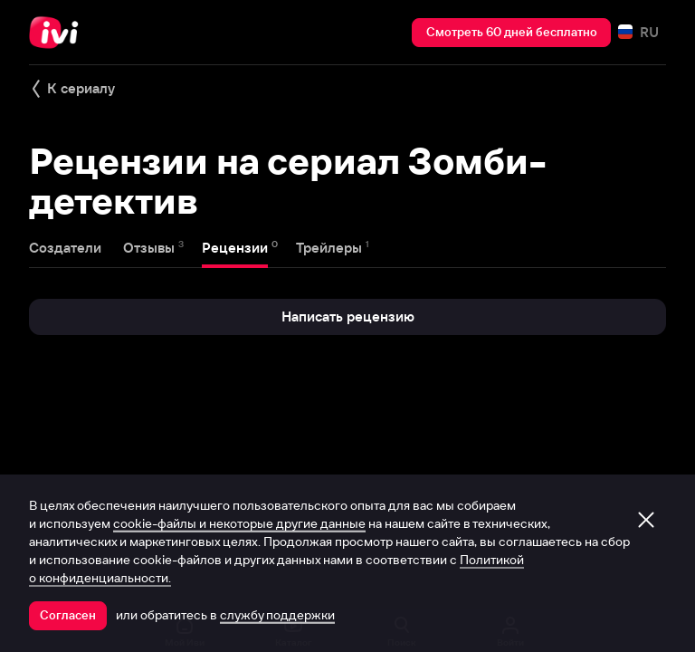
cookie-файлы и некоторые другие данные (239, 523)
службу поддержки (277, 615)
